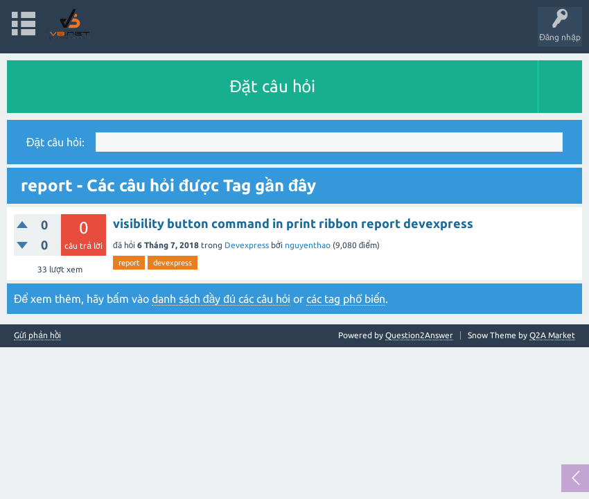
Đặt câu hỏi (272, 86)
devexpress (172, 263)
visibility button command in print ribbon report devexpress (293, 223)
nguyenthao (308, 245)
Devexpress (247, 245)
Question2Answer (419, 335)
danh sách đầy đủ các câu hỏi (221, 298)
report (128, 263)
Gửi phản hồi (37, 335)
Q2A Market (552, 335)
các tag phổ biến (345, 298)
